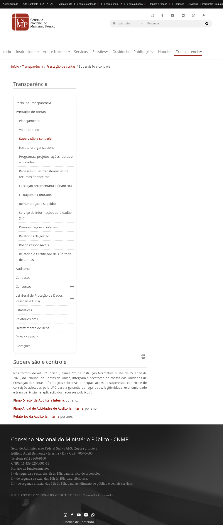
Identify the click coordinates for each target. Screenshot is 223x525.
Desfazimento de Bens (32, 328)
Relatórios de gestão (34, 236)
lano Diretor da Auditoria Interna (39, 400)
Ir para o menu (113, 4)
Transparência (188, 51)
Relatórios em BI (28, 319)
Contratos (23, 277)
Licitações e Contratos (35, 194)
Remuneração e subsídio (37, 203)
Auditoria (23, 268)
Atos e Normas (55, 51)
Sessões (99, 51)
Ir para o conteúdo (88, 4)
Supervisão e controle (35, 138)
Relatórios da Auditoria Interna (36, 416)
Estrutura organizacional (37, 147)
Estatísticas (24, 310)
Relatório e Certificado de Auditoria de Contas (45, 257)
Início (6, 51)
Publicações (143, 51)
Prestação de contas (61, 66)
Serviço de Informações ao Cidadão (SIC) (45, 215)
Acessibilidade (10, 4)
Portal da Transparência (33, 103)
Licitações (23, 346)
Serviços (81, 51)
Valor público (29, 129)
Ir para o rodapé (160, 4)
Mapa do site (65, 4)
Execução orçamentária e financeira (45, 185)
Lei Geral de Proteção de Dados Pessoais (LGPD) (39, 298)
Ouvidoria (193, 4)
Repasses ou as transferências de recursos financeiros (43, 174)
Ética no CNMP (27, 337)
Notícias (164, 51)
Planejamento (29, 120)
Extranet (179, 4)
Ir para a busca (136, 4)
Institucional (26, 51)
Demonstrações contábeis (38, 227)
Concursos (23, 286)
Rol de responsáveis (34, 245)
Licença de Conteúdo (78, 522)
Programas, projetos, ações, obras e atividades (46, 159)
